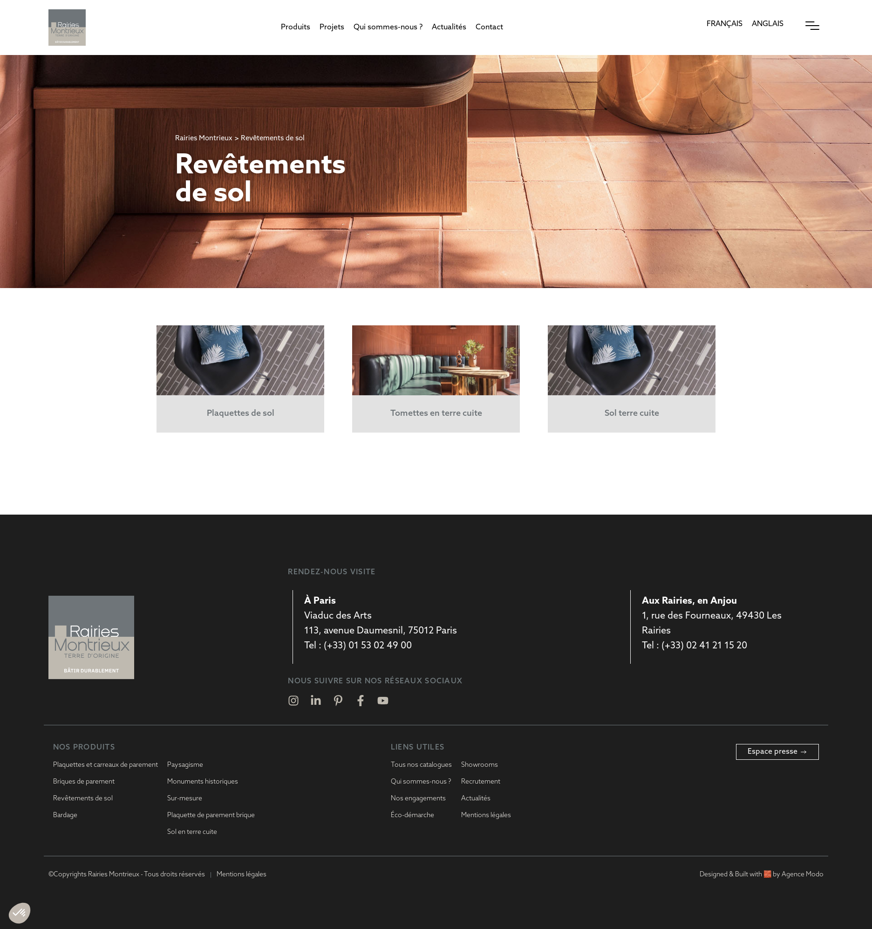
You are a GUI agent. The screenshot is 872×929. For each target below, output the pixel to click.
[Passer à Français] (724, 24)
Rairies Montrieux (203, 138)
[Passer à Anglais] (767, 24)
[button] (295, 27)
